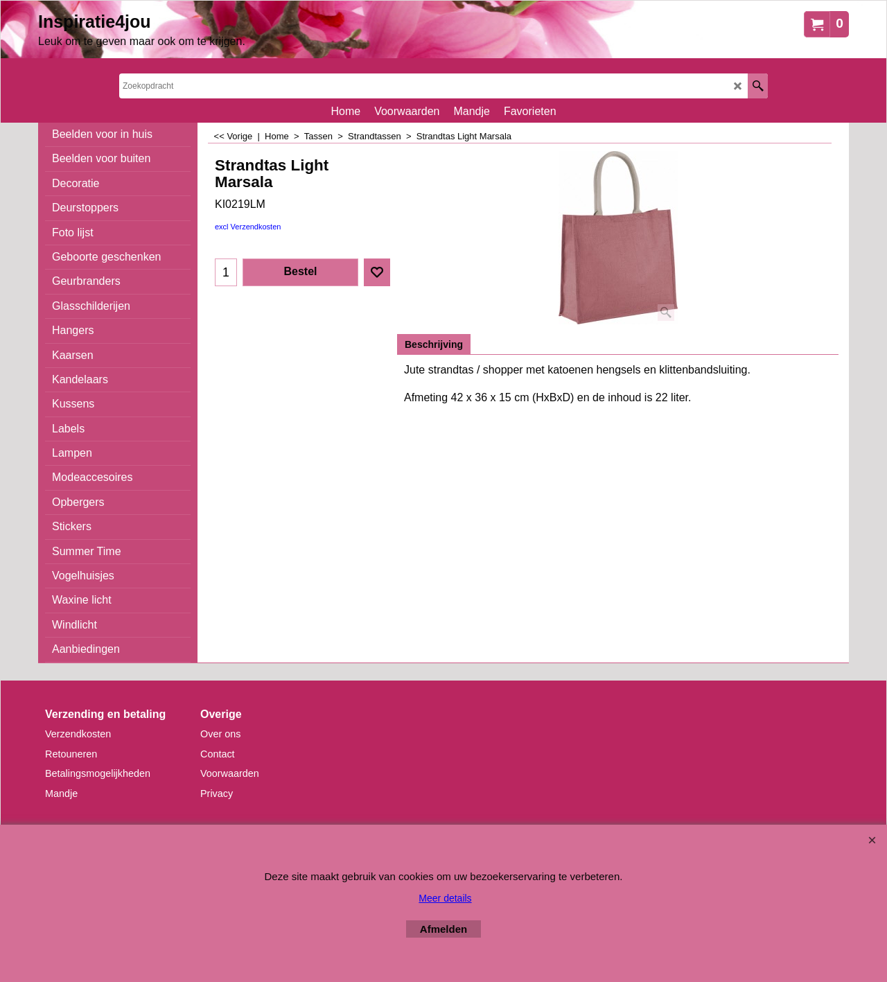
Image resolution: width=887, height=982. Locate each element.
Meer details (445, 898)
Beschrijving (434, 344)
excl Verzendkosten (248, 226)
